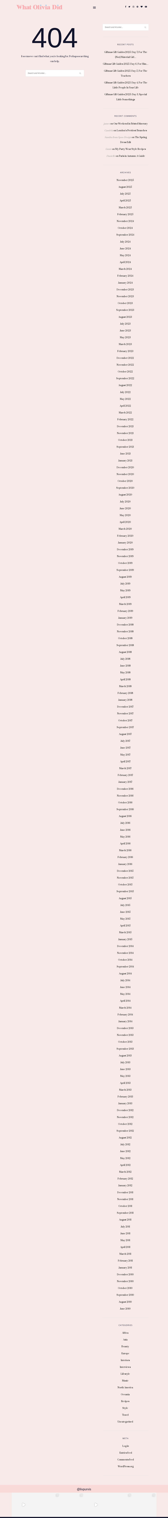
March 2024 (125, 269)
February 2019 (125, 611)
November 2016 (125, 795)
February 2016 (125, 857)
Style (125, 1408)
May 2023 (125, 337)
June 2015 (125, 912)
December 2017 (125, 706)
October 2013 (125, 1041)
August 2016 (125, 816)
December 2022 (125, 358)
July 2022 (125, 392)
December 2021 (125, 426)
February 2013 (125, 1096)
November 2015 (125, 877)
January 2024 (125, 282)
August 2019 (125, 576)
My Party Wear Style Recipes (130, 149)
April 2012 (125, 1165)
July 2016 (125, 823)
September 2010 (125, 1295)
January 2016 (125, 864)
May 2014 (125, 994)
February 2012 (125, 1178)
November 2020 (125, 474)
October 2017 (125, 720)
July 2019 (125, 583)
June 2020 (125, 508)
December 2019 (125, 549)
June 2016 (125, 830)
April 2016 (125, 843)
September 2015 (125, 891)
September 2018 (125, 645)
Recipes (125, 1401)
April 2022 (125, 405)
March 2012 (125, 1172)
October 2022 (125, 371)
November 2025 (125, 180)
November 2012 (125, 1117)
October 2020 (125, 481)
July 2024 (125, 241)
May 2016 (125, 836)
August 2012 (125, 1137)
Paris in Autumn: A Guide (132, 156)
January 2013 (125, 1103)
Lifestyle (125, 1373)
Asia (125, 1339)
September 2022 (125, 378)
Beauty (125, 1346)
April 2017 (125, 761)
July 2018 (125, 659)
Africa (125, 1332)
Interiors (125, 1360)
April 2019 (125, 597)
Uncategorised (125, 1421)
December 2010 (125, 1274)
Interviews (125, 1367)
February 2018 (125, 693)
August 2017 (125, 734)
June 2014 (125, 987)
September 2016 (125, 809)
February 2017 (125, 775)
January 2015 (125, 939)
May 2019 (125, 590)
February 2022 (125, 419)
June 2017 (125, 747)
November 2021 (125, 433)
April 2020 (125, 522)
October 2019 (125, 563)
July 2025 (125, 193)
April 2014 (125, 1000)
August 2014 (125, 973)
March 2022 (125, 412)
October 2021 (125, 440)
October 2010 (125, 1288)
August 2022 (125, 385)
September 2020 (125, 487)
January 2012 (125, 1185)
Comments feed (125, 1459)
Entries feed (125, 1452)
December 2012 (125, 1110)
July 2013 (125, 1062)
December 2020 (125, 467)
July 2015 (125, 905)
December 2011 (125, 1192)
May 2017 (125, 754)
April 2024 (125, 262)
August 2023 (125, 317)
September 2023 (125, 310)
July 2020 (125, 501)
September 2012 (125, 1130)
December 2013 (125, 1028)
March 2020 (125, 529)
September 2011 (125, 1213)
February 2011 (125, 1260)
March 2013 (125, 1089)
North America (125, 1387)
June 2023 (125, 330)
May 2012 (125, 1158)
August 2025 (125, 187)
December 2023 (125, 289)
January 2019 (125, 618)
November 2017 (125, 713)
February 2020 (125, 535)
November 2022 (125, 364)
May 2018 (125, 672)
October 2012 (125, 1124)
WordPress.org (126, 1466)
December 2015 (125, 871)
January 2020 (125, 542)
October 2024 (125, 228)
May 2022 (125, 399)
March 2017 (125, 768)
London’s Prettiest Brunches (132, 130)
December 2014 (125, 946)
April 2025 (125, 200)
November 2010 (125, 1281)
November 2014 (125, 953)
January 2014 (125, 1021)
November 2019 (125, 556)
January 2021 (125, 460)
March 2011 (125, 1254)
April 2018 (125, 679)
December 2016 (125, 789)
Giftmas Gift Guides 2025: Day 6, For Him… (125, 64)
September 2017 (125, 727)
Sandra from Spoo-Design (118, 137)
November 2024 (125, 221)
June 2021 (125, 453)
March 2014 (125, 1007)
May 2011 (125, 1240)
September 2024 (125, 234)
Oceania (125, 1394)
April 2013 (125, 1083)
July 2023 (125, 323)
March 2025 (125, 207)
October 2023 (125, 303)
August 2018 (125, 652)
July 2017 (125, 741)
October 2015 (125, 884)
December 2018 (125, 624)
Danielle (110, 156)
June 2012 (125, 1151)
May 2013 (125, 1076)
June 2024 (125, 248)
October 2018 (125, 638)
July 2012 (125, 1144)
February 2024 (125, 275)
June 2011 (125, 1233)
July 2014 (125, 980)
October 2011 (125, 1206)
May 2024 (125, 255)
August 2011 (125, 1219)
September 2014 (125, 966)
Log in (125, 1446)
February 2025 (125, 214)
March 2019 (125, 604)
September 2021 (125, 446)
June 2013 (125, 1069)
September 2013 (125, 1048)
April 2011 (125, 1247)
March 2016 (125, 850)
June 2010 (125, 1308)
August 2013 (125, 1055)
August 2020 (125, 494)
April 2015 (125, 925)
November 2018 (125, 631)
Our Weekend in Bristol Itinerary (130, 123)
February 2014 (125, 1014)
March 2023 (125, 344)
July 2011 (125, 1226)
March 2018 (125, 686)
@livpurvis (84, 1489)
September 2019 (125, 570)
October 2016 (125, 802)
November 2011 (125, 1199)
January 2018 (125, 700)
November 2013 (125, 1035)
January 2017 (125, 782)
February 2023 (125, 351)
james (107, 123)
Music (125, 1380)
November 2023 (125, 296)
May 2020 (125, 515)
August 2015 (125, 898)
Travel (125, 1415)
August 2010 (125, 1302)
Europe (125, 1353)
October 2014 (125, 959)
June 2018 (125, 665)
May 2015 (125, 918)
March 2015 (125, 932)
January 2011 (125, 1267)
